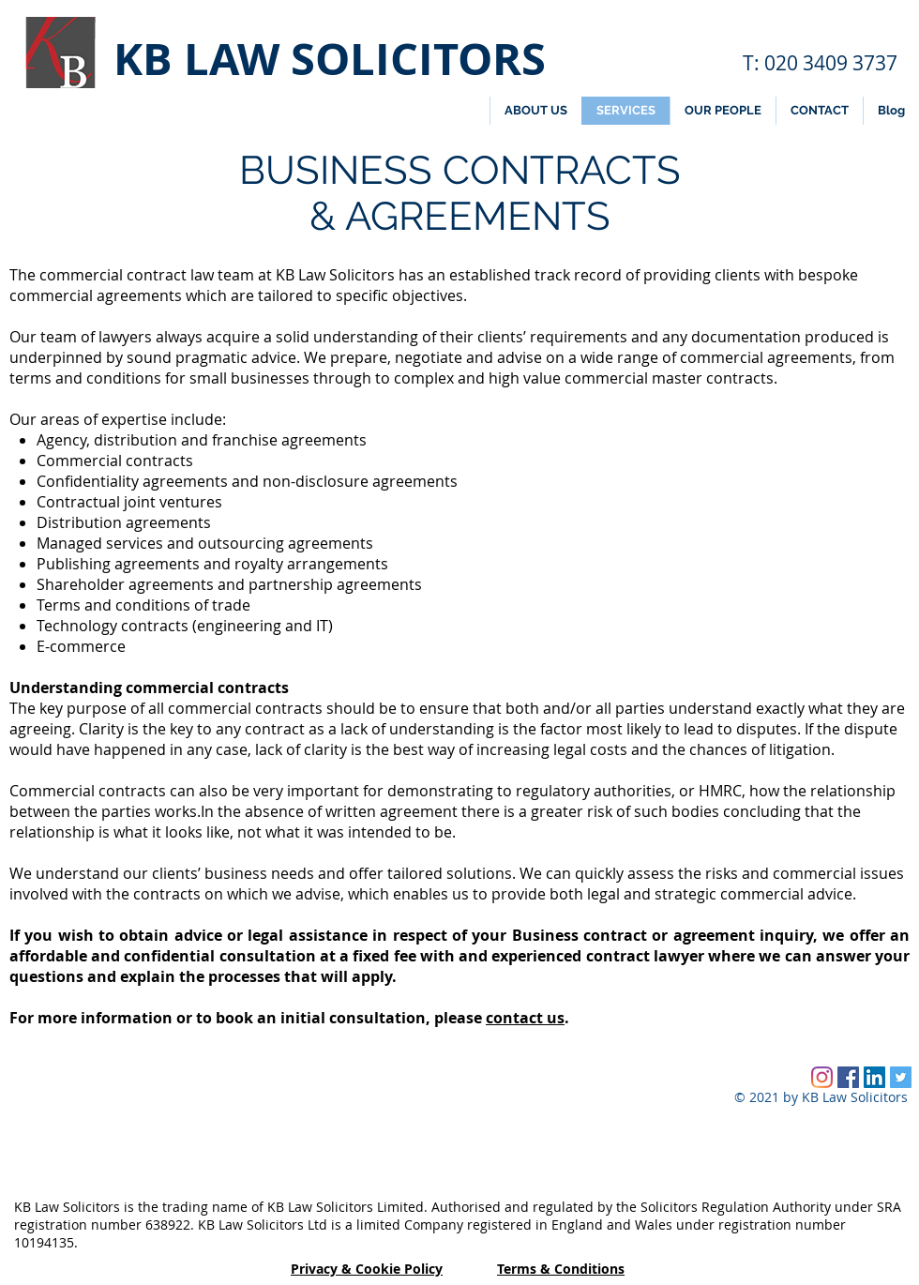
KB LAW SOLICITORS (329, 58)
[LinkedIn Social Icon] (874, 1077)
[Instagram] (822, 1077)
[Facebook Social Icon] (848, 1077)
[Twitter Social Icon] (900, 1077)
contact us (525, 1017)
